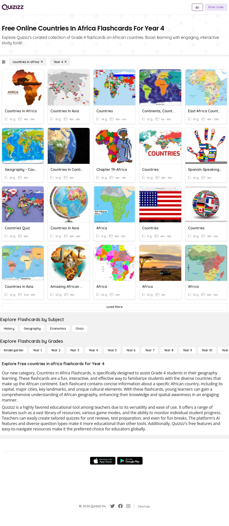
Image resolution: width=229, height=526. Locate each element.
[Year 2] (55, 350)
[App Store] (102, 461)
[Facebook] (120, 506)
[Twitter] (112, 506)
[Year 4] (60, 62)
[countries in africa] (27, 62)
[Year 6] (130, 350)
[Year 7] (149, 350)
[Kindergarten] (13, 350)
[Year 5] (112, 350)
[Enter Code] (216, 7)
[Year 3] (74, 350)
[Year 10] (207, 350)
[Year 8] (168, 350)
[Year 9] (187, 350)
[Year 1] (37, 350)
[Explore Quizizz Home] (13, 7)
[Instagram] (128, 506)
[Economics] (58, 328)
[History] (9, 328)
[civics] (80, 328)
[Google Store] (130, 461)
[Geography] (32, 328)
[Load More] (114, 306)
